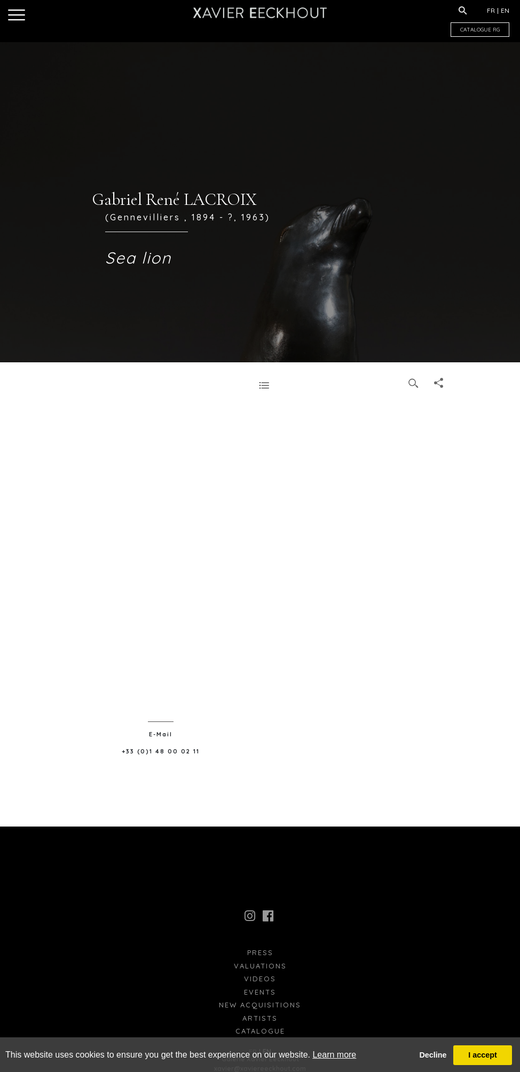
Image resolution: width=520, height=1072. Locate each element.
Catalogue (260, 1031)
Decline (432, 1055)
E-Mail (160, 734)
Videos (260, 978)
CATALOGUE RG (480, 29)
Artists (260, 1018)
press (260, 952)
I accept (482, 1055)
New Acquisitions (260, 1004)
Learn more (334, 1054)
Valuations (260, 966)
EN (505, 10)
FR (491, 10)
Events (260, 992)
